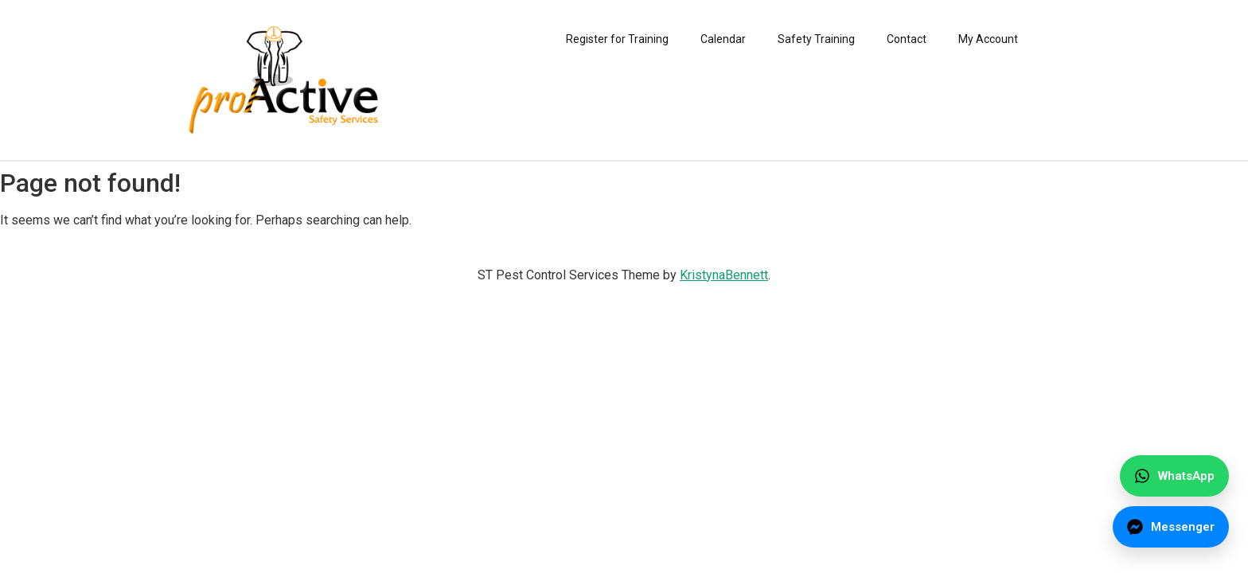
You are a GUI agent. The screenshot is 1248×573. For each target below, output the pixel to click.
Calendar (723, 39)
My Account (988, 39)
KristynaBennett (724, 275)
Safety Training (816, 39)
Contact (906, 39)
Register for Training (617, 39)
